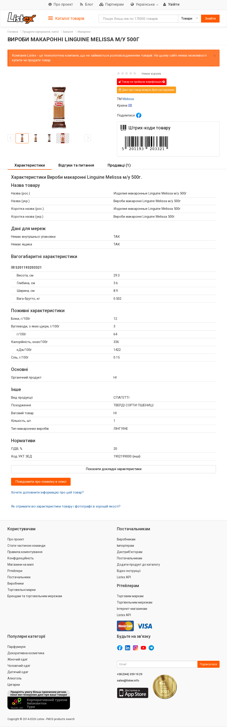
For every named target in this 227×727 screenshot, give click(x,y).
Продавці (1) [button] (119, 165)
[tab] (66, 18)
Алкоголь (14, 678)
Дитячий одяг (17, 672)
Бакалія (68, 31)
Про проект (15, 539)
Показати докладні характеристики (113, 469)
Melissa (128, 99)
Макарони (84, 31)
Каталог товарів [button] (66, 18)
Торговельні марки (21, 590)
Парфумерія (16, 647)
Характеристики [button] (29, 165)
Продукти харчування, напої (41, 31)
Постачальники (18, 577)
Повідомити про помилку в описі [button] (40, 482)
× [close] (214, 55)
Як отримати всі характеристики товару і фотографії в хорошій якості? (65, 506)
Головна (12, 31)
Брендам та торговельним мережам (34, 596)
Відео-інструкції (129, 571)
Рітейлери (14, 571)
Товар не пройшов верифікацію (142, 81)
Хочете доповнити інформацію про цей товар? (47, 492)
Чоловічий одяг (18, 666)
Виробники (15, 583)
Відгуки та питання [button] (76, 165)
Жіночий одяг (17, 659)
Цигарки (13, 684)
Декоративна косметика (25, 653)
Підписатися (208, 664)
